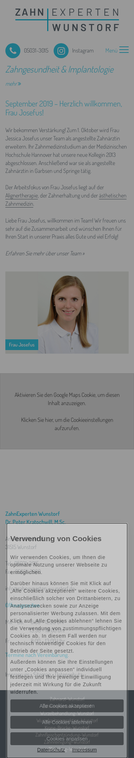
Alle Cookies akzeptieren (66, 706)
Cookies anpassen (67, 739)
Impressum (84, 750)
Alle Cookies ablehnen (67, 722)
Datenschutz (51, 750)
